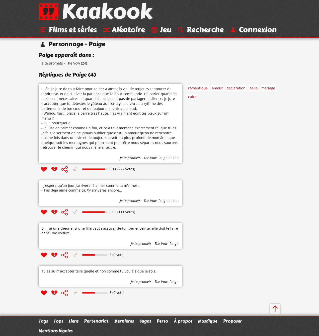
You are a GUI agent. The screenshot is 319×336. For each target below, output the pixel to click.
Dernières (124, 321)
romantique (198, 88)
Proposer (232, 321)
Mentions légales (56, 331)
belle (253, 88)
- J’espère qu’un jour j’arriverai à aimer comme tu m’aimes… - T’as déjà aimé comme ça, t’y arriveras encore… (90, 188)
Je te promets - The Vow (60, 63)
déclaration (236, 88)
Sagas (145, 321)
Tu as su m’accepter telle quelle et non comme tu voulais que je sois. (98, 271)
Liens (74, 321)
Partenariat (96, 321)
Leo (175, 157)
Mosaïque (207, 321)
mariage (268, 88)
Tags (43, 321)
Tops (58, 321)
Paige (163, 157)
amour (217, 88)
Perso (162, 321)
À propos (183, 321)
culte (192, 96)
